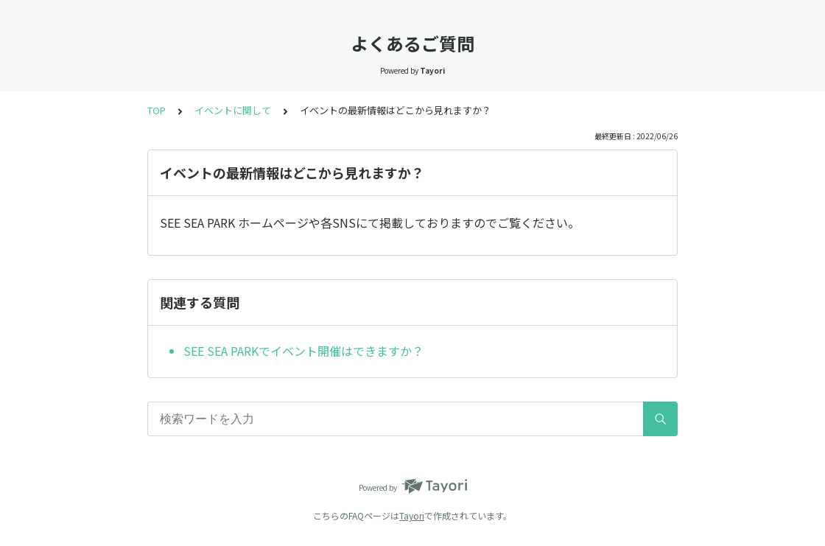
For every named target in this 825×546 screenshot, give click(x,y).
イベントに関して (232, 110)
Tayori (411, 515)
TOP (156, 110)
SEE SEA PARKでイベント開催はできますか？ (303, 351)
